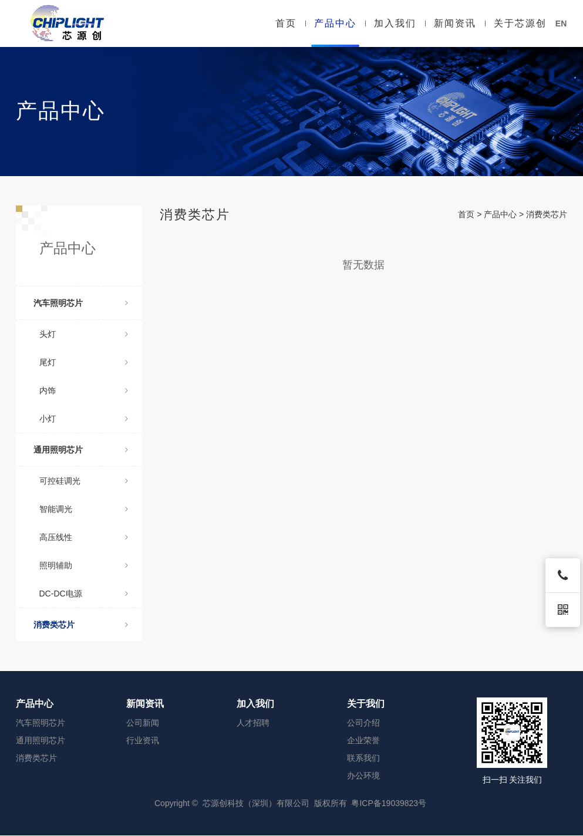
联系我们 (363, 758)
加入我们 (395, 23)
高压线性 (83, 537)
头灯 (83, 334)
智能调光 (83, 509)
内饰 (83, 390)
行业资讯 (142, 740)
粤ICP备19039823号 (388, 803)
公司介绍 (363, 722)
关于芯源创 (520, 23)
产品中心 (335, 23)
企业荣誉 (363, 740)
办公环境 (363, 775)
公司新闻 (142, 722)
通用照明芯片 (80, 449)
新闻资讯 (455, 23)
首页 (285, 23)
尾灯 (83, 362)
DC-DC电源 (83, 593)
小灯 (83, 418)
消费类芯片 (80, 624)
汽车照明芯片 (80, 303)
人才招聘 (253, 722)
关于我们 (366, 704)
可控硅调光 (83, 481)
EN (561, 23)
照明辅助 (83, 565)
